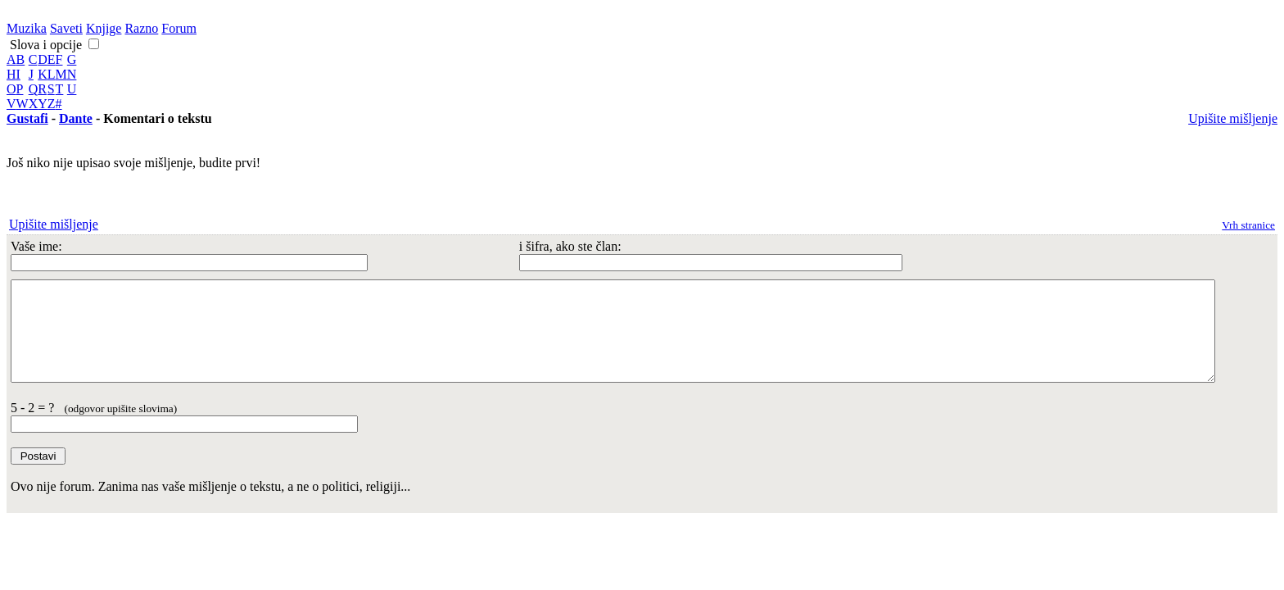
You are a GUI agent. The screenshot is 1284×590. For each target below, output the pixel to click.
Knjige (104, 28)
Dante (76, 118)
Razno (141, 28)
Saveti (66, 28)
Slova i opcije (44, 45)
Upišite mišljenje (1232, 118)
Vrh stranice (1248, 225)
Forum (179, 28)
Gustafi (27, 118)
